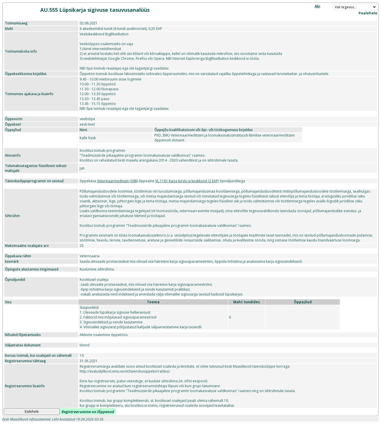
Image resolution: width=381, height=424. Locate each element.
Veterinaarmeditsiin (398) (117, 181)
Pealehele (368, 13)
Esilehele (32, 411)
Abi (317, 6)
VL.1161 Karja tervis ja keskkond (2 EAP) (187, 181)
